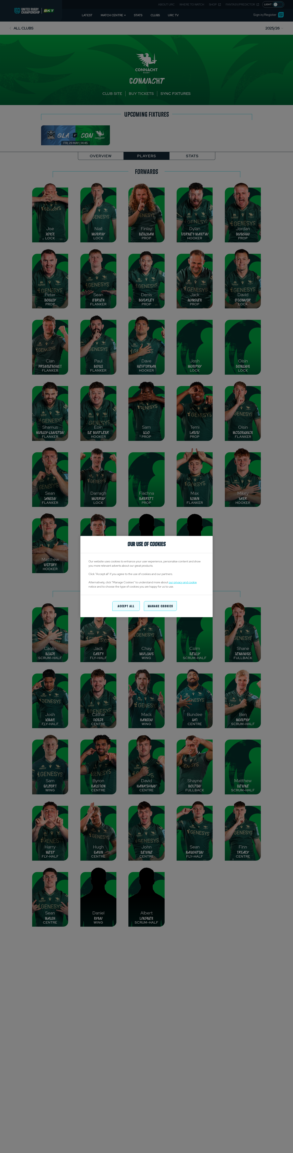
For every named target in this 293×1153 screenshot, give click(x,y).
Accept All (126, 606)
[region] (146, 576)
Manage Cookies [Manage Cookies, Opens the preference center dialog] (160, 606)
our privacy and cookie (183, 582)
